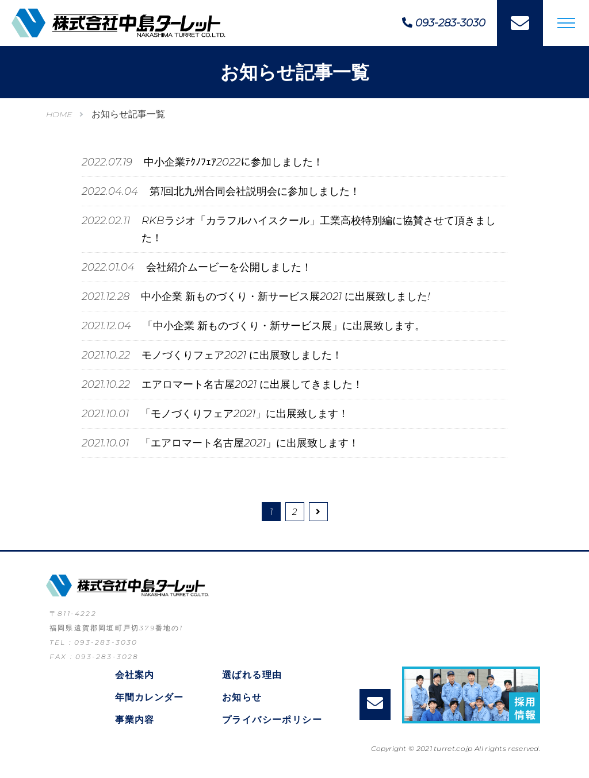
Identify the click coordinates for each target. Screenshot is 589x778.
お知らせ (242, 697)
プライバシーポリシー (272, 719)
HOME (59, 114)
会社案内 (134, 674)
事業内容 (134, 719)
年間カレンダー (149, 697)
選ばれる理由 (252, 674)
